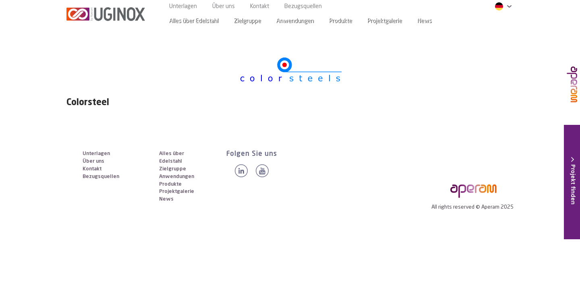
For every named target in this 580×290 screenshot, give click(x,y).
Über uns (223, 6)
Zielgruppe (247, 21)
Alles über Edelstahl (193, 21)
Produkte (340, 21)
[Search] (501, 21)
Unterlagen (183, 6)
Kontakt (259, 6)
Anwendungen (295, 21)
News (166, 199)
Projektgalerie (384, 21)
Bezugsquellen (303, 6)
